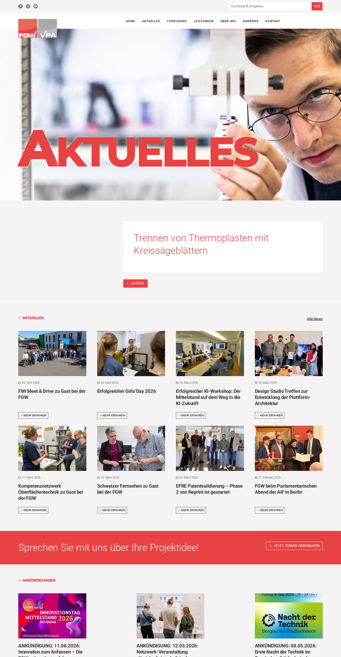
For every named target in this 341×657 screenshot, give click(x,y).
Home (130, 21)
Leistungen (204, 21)
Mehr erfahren (33, 415)
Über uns (228, 21)
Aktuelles (151, 21)
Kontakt (272, 21)
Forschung (177, 21)
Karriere (250, 21)
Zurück (135, 283)
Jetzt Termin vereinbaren (296, 546)
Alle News (314, 319)
